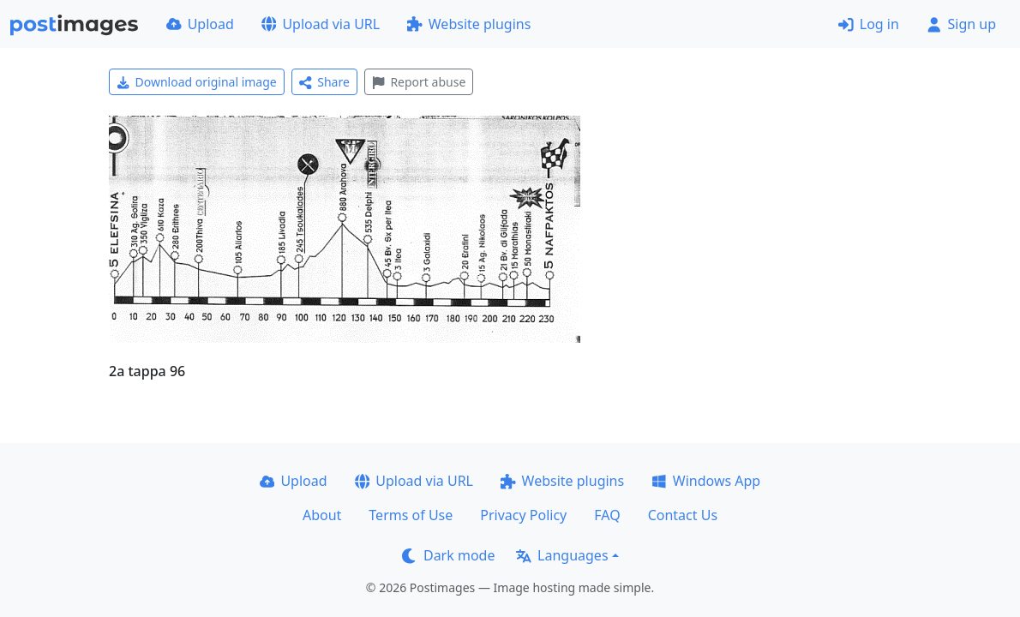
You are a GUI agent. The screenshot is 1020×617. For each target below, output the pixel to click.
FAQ (607, 515)
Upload (200, 24)
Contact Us (682, 515)
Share (324, 82)
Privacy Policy (523, 515)
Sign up (961, 24)
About (322, 515)
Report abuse (418, 82)
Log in (868, 24)
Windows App (705, 480)
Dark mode (448, 555)
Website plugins (469, 24)
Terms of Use (411, 515)
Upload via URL (320, 24)
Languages (562, 555)
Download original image (197, 82)
